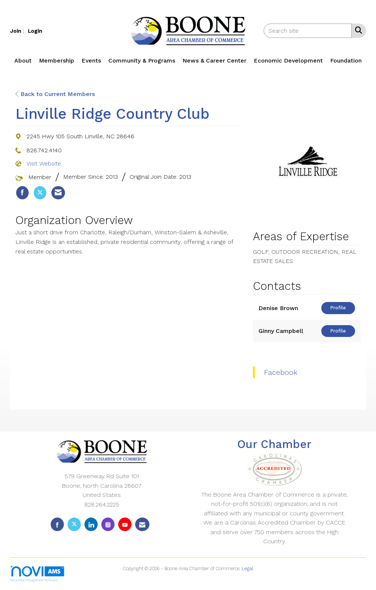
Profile (338, 307)
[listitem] (18, 30)
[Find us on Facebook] (57, 524)
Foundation (346, 60)
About (23, 60)
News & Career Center (214, 60)
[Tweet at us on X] (74, 524)
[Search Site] (357, 30)
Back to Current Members (55, 93)
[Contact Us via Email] (142, 524)
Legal (247, 568)
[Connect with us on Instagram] (108, 524)
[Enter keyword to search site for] (308, 31)
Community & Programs (141, 60)
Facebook (280, 372)
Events (91, 60)
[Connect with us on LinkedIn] (91, 524)
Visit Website (43, 163)
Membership (56, 60)
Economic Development (288, 60)
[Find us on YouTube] (124, 524)
